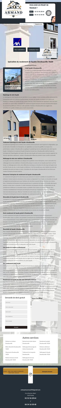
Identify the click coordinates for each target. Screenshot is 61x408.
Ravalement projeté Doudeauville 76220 (45, 342)
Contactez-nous (34, 50)
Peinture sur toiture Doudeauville (10, 342)
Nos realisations (20, 50)
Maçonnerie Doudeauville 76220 (12, 353)
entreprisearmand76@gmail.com (30, 390)
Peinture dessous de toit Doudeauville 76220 (11, 359)
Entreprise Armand (47, 371)
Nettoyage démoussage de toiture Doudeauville (29, 348)
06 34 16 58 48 (39, 15)
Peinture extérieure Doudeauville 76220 (45, 348)
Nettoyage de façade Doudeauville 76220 (45, 353)
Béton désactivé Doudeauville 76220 (13, 348)
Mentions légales (14, 372)
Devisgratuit (48, 13)
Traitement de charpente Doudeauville (29, 353)
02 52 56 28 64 (39, 11)
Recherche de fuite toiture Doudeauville (29, 342)
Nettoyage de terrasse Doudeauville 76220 (28, 359)
